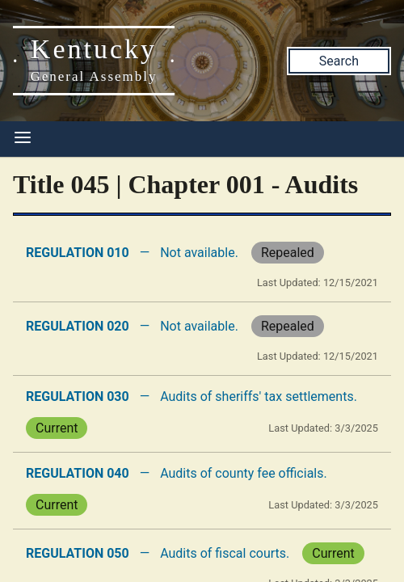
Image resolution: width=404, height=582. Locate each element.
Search (339, 61)
